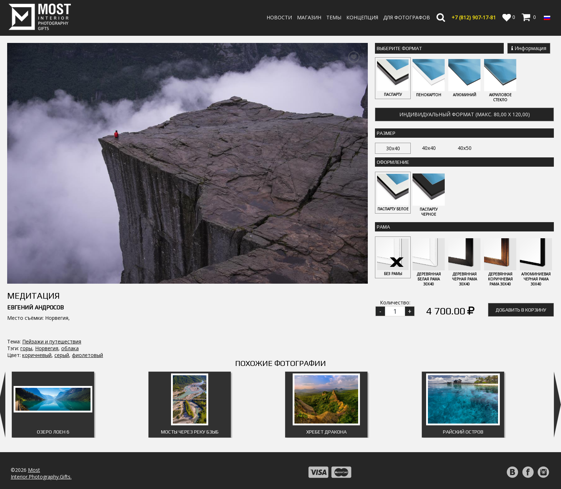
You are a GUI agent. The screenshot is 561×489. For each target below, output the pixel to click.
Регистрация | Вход (522, 467)
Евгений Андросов (35, 238)
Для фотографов (406, 17)
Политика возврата (332, 467)
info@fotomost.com (34, 468)
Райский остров (463, 397)
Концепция (362, 17)
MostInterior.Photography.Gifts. (41, 438)
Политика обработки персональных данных (361, 473)
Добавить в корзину (521, 310)
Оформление (393, 162)
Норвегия (46, 279)
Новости (279, 17)
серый (61, 286)
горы (26, 279)
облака (70, 279)
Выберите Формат (399, 48)
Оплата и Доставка (332, 460)
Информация (528, 48)
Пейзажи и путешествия (51, 272)
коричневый (37, 286)
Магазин (309, 17)
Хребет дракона (326, 397)
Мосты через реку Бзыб (190, 397)
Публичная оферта (331, 480)
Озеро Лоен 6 (53, 397)
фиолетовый (87, 286)
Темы (333, 17)
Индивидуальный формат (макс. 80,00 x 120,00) (464, 114)
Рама (383, 227)
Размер (386, 133)
